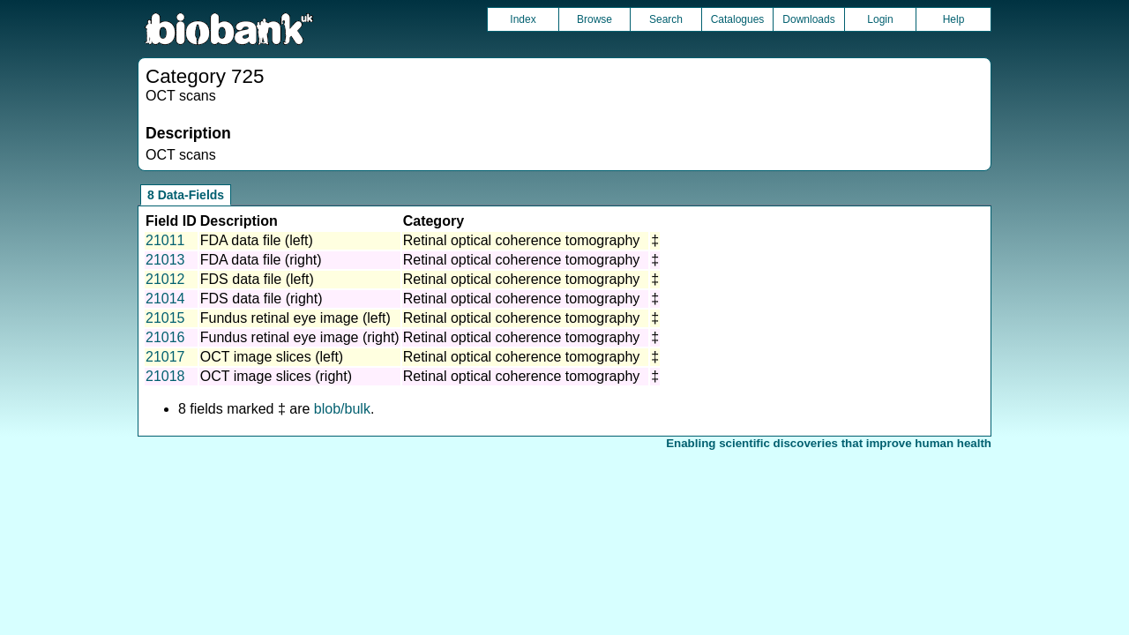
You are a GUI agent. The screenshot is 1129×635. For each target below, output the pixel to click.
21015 (165, 317)
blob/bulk (342, 408)
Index (522, 19)
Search (666, 19)
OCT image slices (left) (271, 356)
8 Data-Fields (185, 195)
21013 (165, 259)
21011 (165, 240)
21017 (165, 356)
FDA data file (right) (261, 259)
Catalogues (738, 19)
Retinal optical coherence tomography (521, 240)
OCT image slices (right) (276, 376)
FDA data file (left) (256, 240)
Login (880, 19)
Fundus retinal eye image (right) (300, 337)
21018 (165, 376)
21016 (165, 337)
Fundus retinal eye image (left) (295, 317)
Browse (594, 19)
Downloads (808, 19)
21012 (165, 279)
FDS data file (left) (257, 279)
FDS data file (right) (261, 298)
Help (954, 19)
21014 (165, 298)
